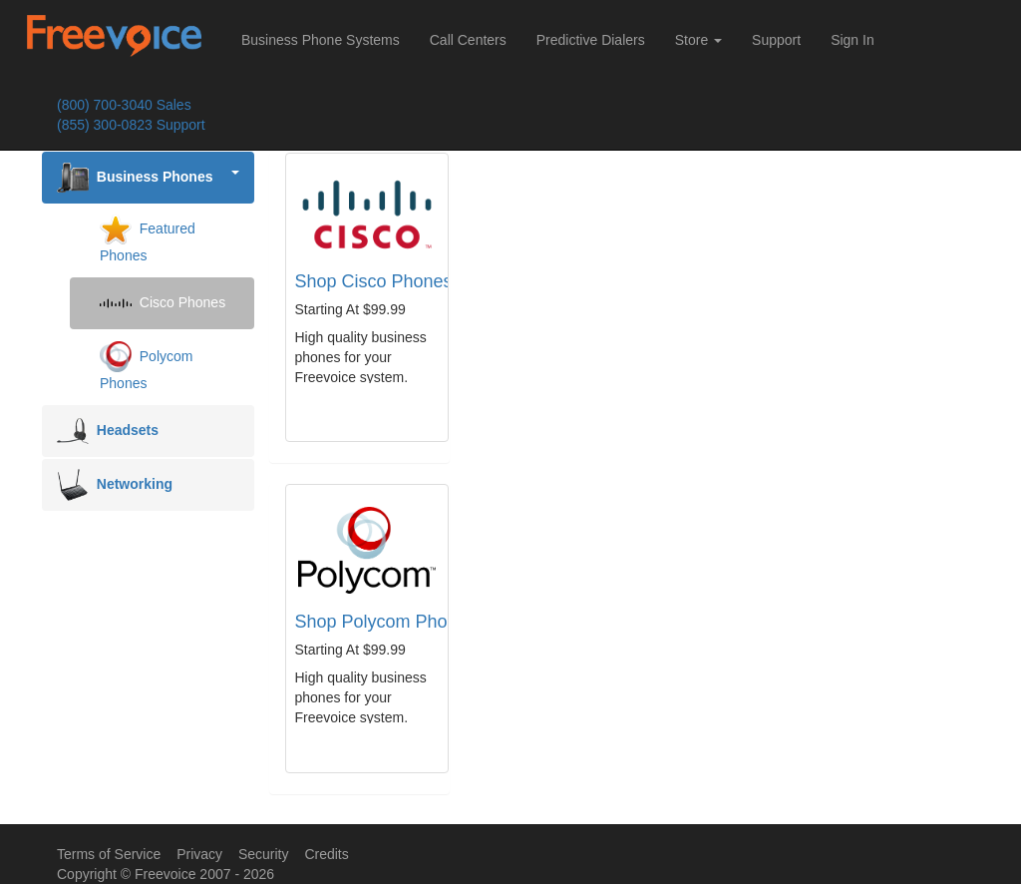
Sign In (852, 40)
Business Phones (148, 178)
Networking (114, 485)
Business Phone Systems (320, 40)
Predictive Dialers (590, 40)
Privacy (199, 854)
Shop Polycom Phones (386, 622)
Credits (326, 854)
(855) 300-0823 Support (131, 125)
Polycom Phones (146, 366)
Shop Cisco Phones (374, 281)
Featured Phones (147, 238)
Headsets (108, 431)
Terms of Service (109, 854)
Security (263, 854)
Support (776, 40)
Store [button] (698, 40)
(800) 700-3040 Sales (124, 105)
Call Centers (468, 40)
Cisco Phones (162, 303)
